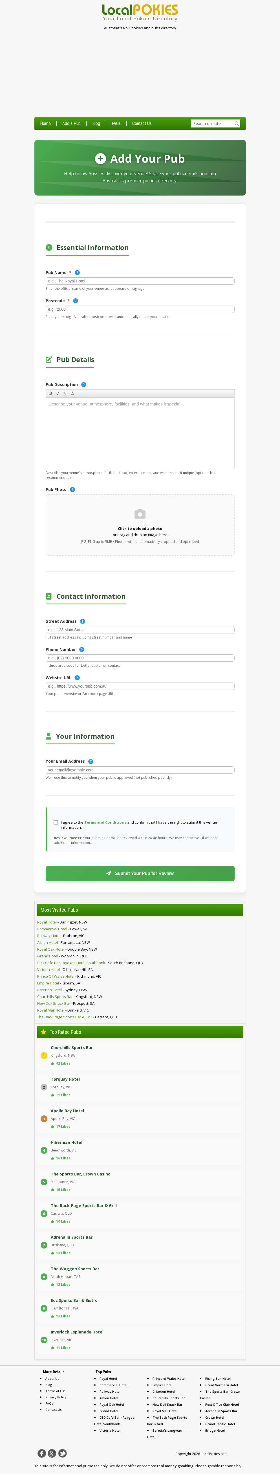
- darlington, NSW (62, 922)
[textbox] (215, 123)
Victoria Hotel (110, 1430)
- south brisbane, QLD (90, 962)
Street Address (65, 621)
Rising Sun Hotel (218, 1378)
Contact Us (142, 123)
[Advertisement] (140, 75)
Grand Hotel (109, 1411)
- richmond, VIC (69, 976)
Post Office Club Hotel (222, 1404)
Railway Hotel (110, 1391)
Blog (96, 123)
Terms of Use (55, 1391)
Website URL (63, 678)
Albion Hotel (109, 1398)
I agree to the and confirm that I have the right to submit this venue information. (139, 825)
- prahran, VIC (60, 935)
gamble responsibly (224, 1465)
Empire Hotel (163, 1385)
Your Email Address (69, 761)
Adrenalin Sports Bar (221, 1411)
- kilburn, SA (58, 983)
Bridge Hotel (215, 1430)
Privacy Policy (55, 1397)
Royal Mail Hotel (165, 1411)
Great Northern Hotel (221, 1385)
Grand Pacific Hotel (220, 1424)
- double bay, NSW (67, 949)
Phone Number (65, 649)
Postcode (62, 301)
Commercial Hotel (113, 1385)
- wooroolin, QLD (62, 955)
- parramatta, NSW (63, 942)
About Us (52, 1378)
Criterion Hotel (164, 1391)
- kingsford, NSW (69, 996)
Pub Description (66, 384)
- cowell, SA (62, 928)
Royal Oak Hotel (112, 1404)
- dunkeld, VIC (63, 1010)
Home (45, 123)
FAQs (116, 123)
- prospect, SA (65, 1003)
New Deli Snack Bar (167, 1404)
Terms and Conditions (105, 822)
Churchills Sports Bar (169, 1398)
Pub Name (63, 272)
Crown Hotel (214, 1417)
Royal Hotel (108, 1378)
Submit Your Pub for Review (140, 873)
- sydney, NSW (62, 989)
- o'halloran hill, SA (65, 969)
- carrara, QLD (77, 1016)
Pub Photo (60, 489)
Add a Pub (71, 123)
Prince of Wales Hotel (169, 1378)
